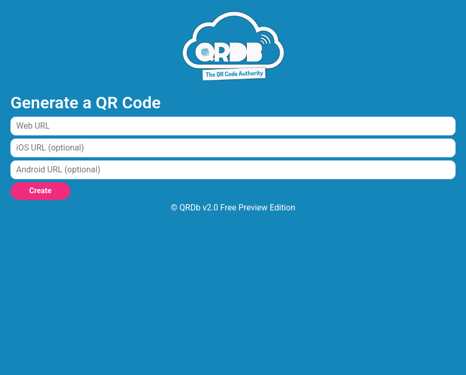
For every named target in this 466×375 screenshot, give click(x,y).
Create (40, 190)
